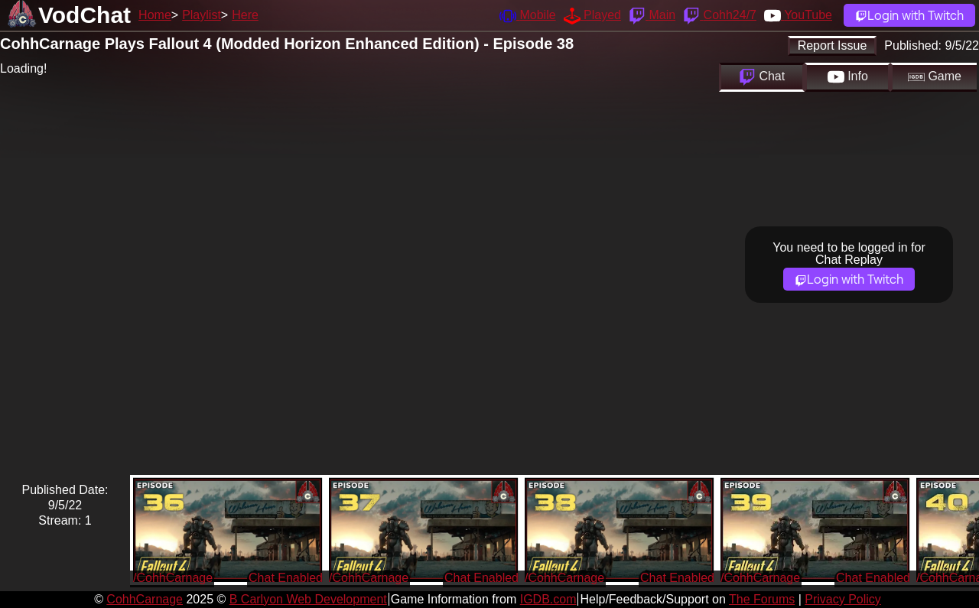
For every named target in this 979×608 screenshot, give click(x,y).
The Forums (762, 599)
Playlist (201, 14)
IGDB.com (548, 599)
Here (245, 14)
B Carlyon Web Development (308, 599)
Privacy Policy (843, 599)
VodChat (84, 15)
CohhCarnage (144, 599)
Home (154, 14)
